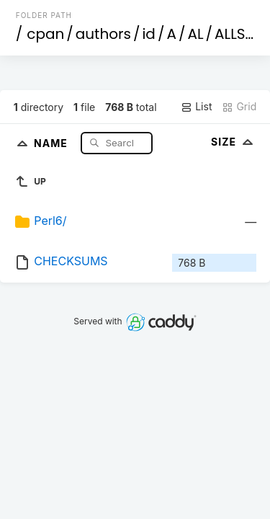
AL (195, 34)
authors (103, 34)
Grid (239, 106)
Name (52, 142)
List (196, 106)
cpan (45, 34)
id (148, 34)
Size (233, 142)
